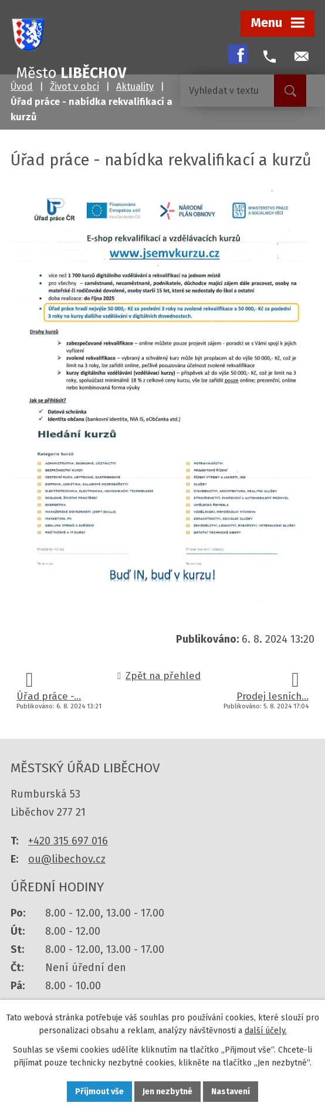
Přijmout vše (99, 1092)
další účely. (266, 1031)
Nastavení (230, 1092)
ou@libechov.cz (67, 859)
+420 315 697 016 (68, 840)
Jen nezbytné (167, 1092)
